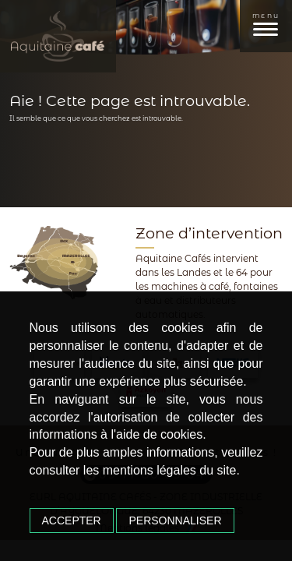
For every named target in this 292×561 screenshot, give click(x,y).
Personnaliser (174, 520)
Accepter (71, 520)
